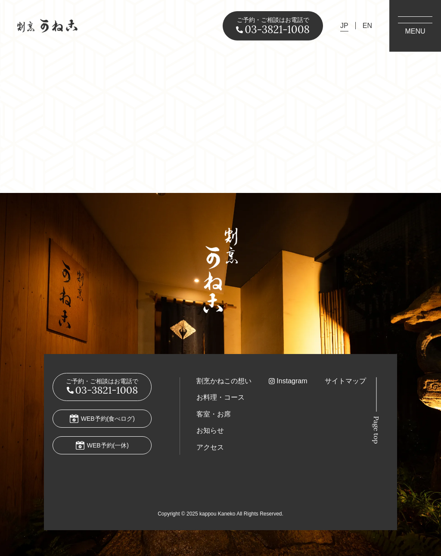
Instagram (291, 381)
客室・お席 (213, 414)
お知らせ (210, 430)
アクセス (210, 447)
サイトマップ (345, 381)
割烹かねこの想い (224, 381)
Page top (376, 430)
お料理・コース (220, 397)
